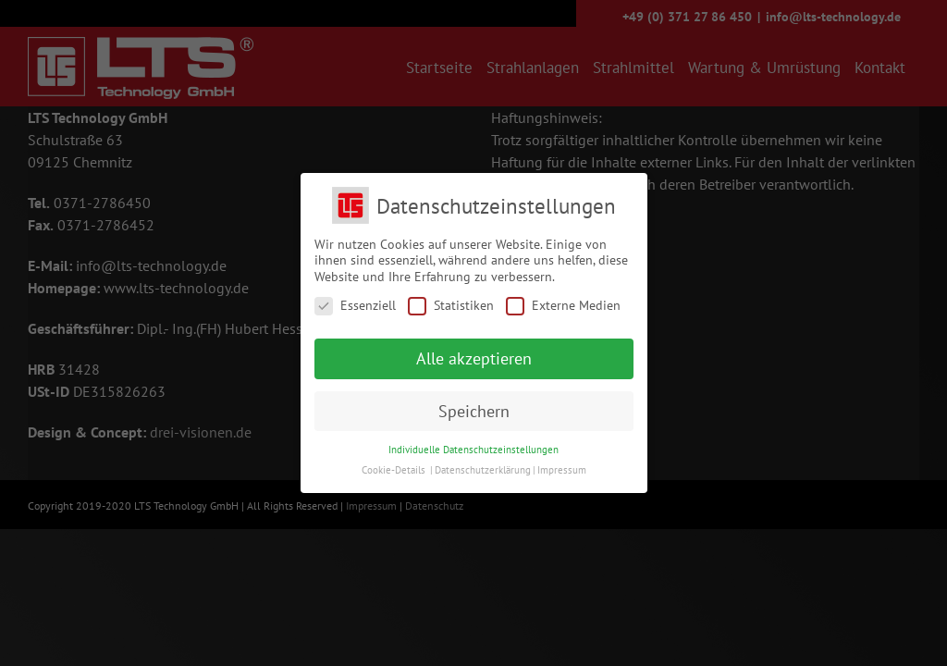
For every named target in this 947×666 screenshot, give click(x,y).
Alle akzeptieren (474, 358)
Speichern (474, 411)
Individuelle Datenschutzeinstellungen (473, 448)
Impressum (561, 469)
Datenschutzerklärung (483, 469)
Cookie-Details (393, 469)
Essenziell (355, 305)
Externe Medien (563, 305)
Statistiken (451, 305)
